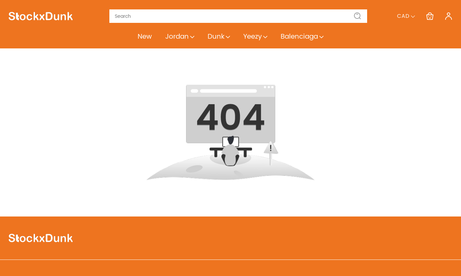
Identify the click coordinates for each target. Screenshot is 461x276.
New (145, 36)
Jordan (179, 36)
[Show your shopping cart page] (430, 16)
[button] (358, 16)
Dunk (219, 36)
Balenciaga (302, 36)
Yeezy (255, 36)
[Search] (234, 16)
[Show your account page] (449, 16)
